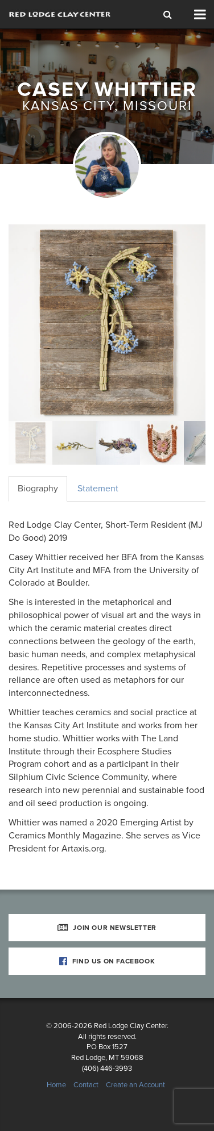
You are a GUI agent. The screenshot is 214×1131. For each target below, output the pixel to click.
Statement (97, 488)
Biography (38, 488)
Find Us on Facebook (107, 961)
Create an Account (135, 1085)
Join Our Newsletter (107, 928)
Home (56, 1085)
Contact (85, 1085)
